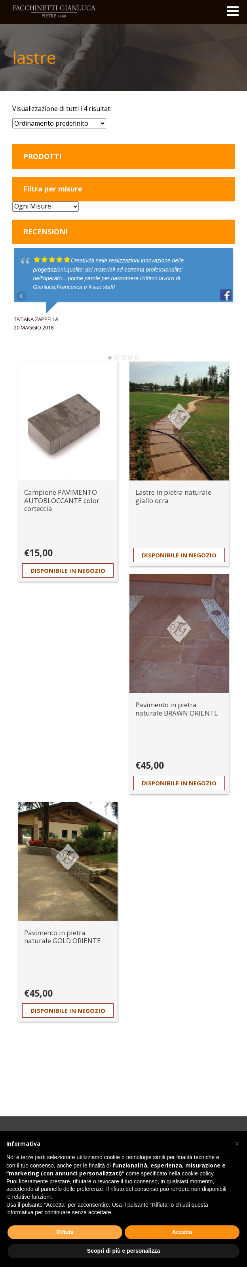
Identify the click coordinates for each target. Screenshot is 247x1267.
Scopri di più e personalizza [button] (123, 1251)
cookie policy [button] (197, 1173)
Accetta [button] (182, 1232)
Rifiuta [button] (65, 1232)
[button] (236, 1143)
